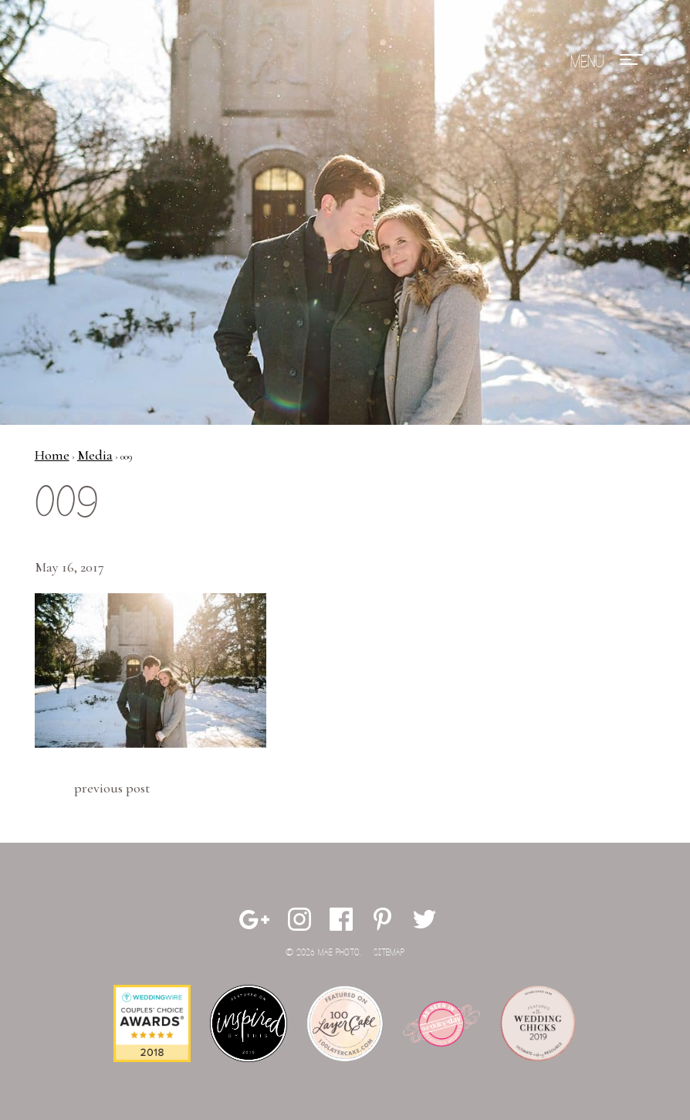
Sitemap (389, 952)
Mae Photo (93, 61)
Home (52, 454)
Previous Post (112, 787)
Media (95, 454)
